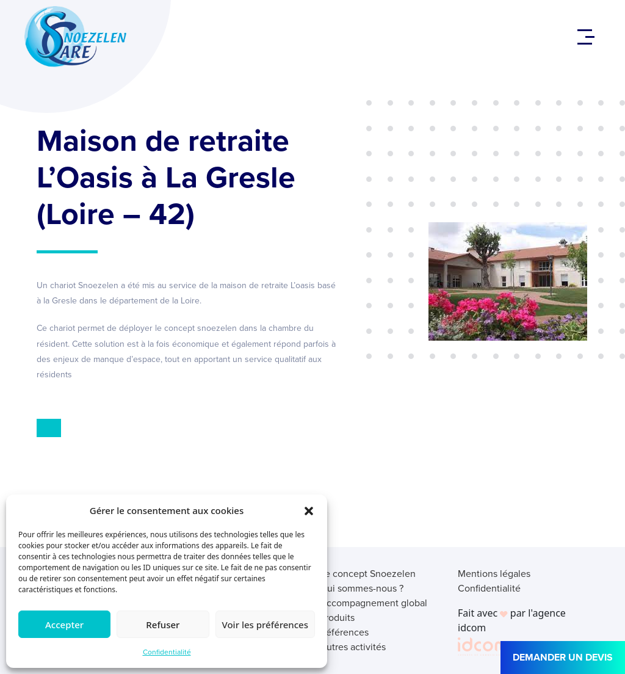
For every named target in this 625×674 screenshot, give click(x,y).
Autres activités (353, 647)
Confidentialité (167, 652)
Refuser (162, 624)
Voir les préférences (265, 624)
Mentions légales (494, 574)
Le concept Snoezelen (368, 574)
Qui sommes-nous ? (361, 588)
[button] (309, 510)
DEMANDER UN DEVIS (563, 657)
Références (344, 632)
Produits (337, 618)
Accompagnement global (373, 603)
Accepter (64, 624)
